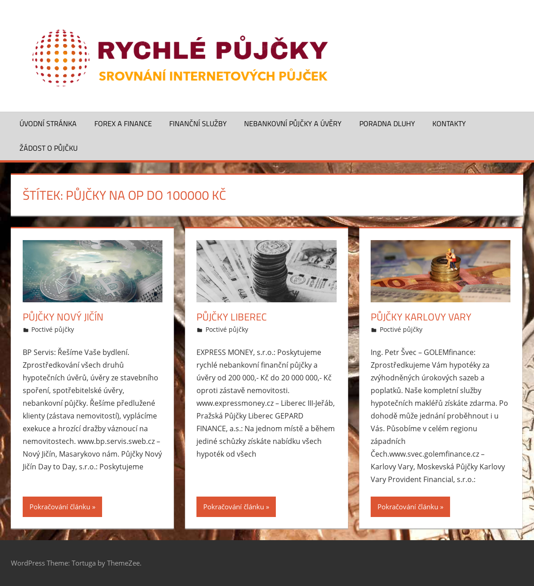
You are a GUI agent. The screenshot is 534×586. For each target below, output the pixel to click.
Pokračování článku (59, 506)
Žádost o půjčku (49, 148)
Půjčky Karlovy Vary (421, 317)
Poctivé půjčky (52, 329)
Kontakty (449, 123)
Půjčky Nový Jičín (63, 317)
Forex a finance (123, 123)
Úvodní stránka (48, 123)
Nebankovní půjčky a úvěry (293, 123)
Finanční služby (198, 123)
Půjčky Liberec (231, 317)
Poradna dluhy (387, 123)
